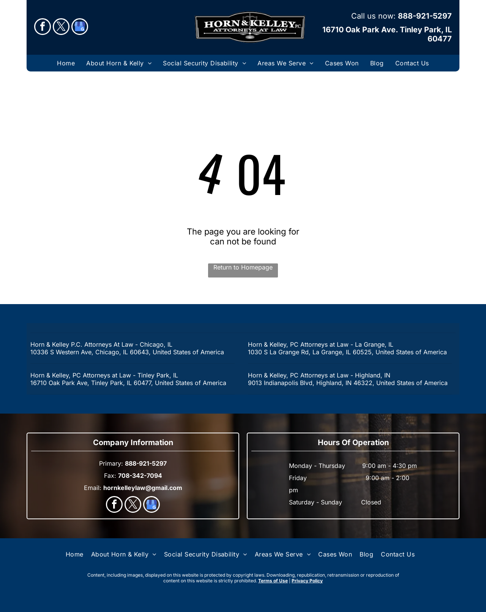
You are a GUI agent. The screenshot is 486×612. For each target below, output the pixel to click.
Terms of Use (273, 580)
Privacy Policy (307, 580)
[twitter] (61, 27)
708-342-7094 (140, 475)
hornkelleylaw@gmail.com (142, 488)
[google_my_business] (79, 27)
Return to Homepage (243, 267)
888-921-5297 (425, 16)
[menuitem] (65, 63)
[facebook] (42, 27)
